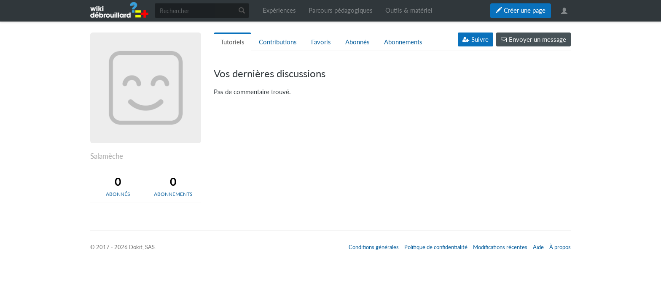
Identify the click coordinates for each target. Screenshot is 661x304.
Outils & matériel (409, 10)
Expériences (279, 10)
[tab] (117, 186)
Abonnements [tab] (403, 42)
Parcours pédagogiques (341, 10)
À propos (560, 247)
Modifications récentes (500, 247)
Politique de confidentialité (436, 247)
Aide (538, 247)
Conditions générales (374, 247)
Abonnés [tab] (357, 42)
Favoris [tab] (321, 42)
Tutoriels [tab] (232, 42)
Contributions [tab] (278, 42)
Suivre (475, 39)
